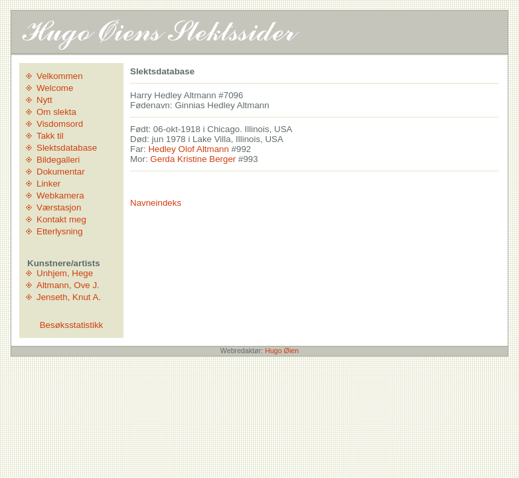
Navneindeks (155, 203)
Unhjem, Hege (65, 273)
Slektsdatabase (67, 148)
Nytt (44, 100)
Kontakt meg (61, 219)
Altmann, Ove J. (68, 285)
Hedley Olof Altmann (188, 149)
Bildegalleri (58, 160)
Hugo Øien (282, 351)
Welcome (55, 88)
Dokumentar (61, 172)
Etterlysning (60, 231)
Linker (48, 184)
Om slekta (56, 112)
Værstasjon (59, 207)
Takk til (50, 136)
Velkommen (60, 76)
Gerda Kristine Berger (193, 159)
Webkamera (60, 195)
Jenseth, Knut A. (69, 297)
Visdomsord (60, 124)
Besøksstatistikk (72, 325)
